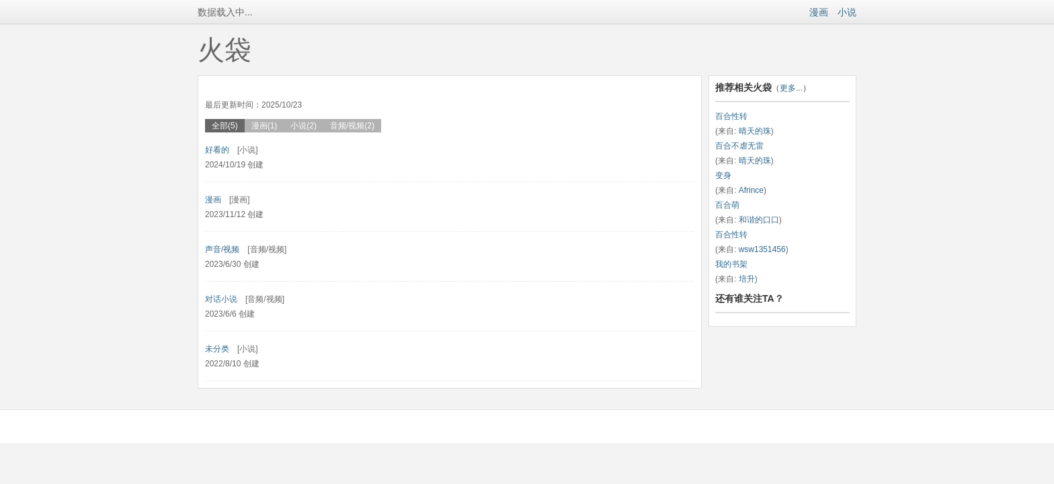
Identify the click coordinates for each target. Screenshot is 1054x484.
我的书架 (731, 264)
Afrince (751, 190)
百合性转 (731, 116)
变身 (723, 175)
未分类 (217, 349)
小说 (847, 12)
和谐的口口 (759, 220)
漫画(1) (264, 125)
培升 (747, 279)
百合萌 (727, 205)
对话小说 (221, 299)
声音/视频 (222, 249)
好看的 (217, 150)
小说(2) (303, 125)
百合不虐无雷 (739, 146)
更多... (791, 88)
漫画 (818, 12)
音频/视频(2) (352, 125)
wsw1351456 (762, 249)
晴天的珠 (755, 131)
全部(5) (225, 125)
